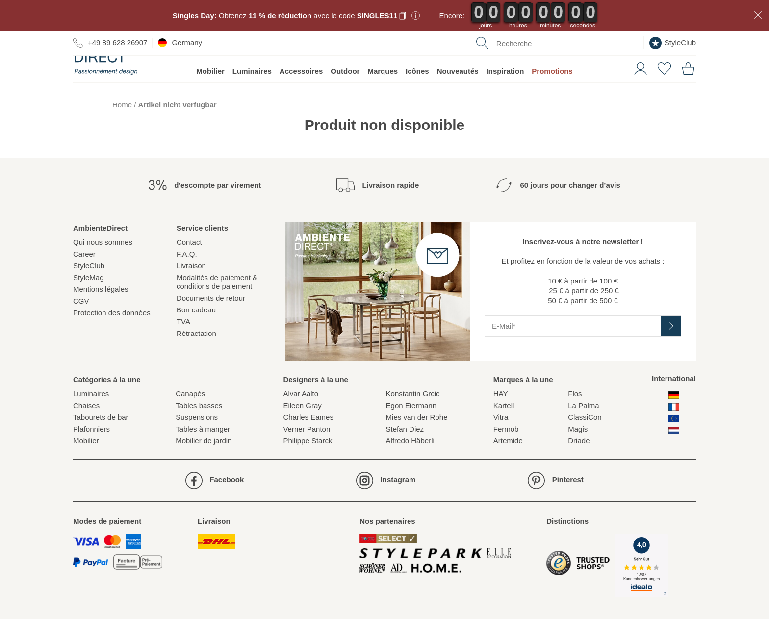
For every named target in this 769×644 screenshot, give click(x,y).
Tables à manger (203, 453)
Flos (575, 418)
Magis (578, 453)
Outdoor (345, 95)
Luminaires (252, 95)
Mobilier (210, 95)
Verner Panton (306, 453)
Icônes (417, 95)
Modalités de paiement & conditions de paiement (217, 306)
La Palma (583, 430)
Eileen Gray (302, 430)
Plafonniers (91, 453)
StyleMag (88, 302)
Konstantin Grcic (413, 418)
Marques (382, 95)
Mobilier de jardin (203, 465)
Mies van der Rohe (417, 442)
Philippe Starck (307, 465)
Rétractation (196, 358)
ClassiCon (584, 442)
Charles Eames (308, 442)
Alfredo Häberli (410, 465)
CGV (81, 325)
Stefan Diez (405, 453)
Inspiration (505, 95)
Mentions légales (100, 313)
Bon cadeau (196, 334)
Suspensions (197, 442)
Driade (579, 465)
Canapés (190, 418)
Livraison (191, 290)
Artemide (508, 465)
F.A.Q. (187, 278)
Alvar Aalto (300, 418)
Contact (189, 266)
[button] (636, 92)
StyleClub (672, 43)
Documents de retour (211, 322)
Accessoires (301, 95)
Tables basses (199, 430)
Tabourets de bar (100, 442)
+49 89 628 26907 (110, 43)
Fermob (506, 453)
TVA (183, 346)
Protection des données (112, 337)
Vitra (501, 442)
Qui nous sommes (102, 266)
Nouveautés (458, 95)
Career (84, 278)
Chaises (86, 430)
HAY (500, 418)
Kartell (503, 430)
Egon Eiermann (411, 430)
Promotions (552, 95)
